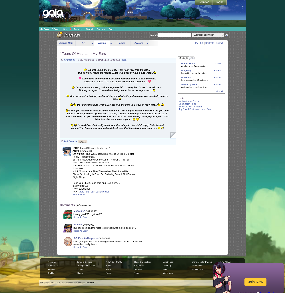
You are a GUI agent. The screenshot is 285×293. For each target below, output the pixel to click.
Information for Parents (202, 262)
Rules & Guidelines (142, 262)
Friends (51, 269)
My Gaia (44, 29)
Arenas (109, 265)
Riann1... (218, 70)
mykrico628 (70, 60)
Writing (102, 43)
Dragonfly (186, 70)
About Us (52, 262)
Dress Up (167, 265)
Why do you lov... (190, 84)
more (93, 43)
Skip (124, 60)
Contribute (139, 265)
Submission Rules (187, 104)
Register (203, 2)
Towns (108, 273)
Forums (78, 29)
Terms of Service (84, 262)
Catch (112, 29)
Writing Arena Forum (189, 101)
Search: (154, 35)
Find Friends (197, 265)
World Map (168, 273)
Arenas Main (66, 43)
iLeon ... (218, 63)
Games (101, 29)
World (89, 29)
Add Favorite (70, 141)
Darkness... (187, 77)
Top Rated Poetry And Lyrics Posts (195, 109)
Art (83, 43)
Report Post (79, 194)
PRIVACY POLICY (114, 262)
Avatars (138, 43)
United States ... (189, 63)
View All (219, 91)
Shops (67, 29)
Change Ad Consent (86, 265)
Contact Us (53, 265)
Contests (209, 43)
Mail (165, 269)
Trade (136, 273)
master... (218, 77)
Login (219, 2)
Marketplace (197, 269)
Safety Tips (168, 262)
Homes (121, 43)
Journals (138, 269)
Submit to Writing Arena (190, 106)
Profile (51, 273)
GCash (55, 29)
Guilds (108, 269)
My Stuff (199, 43)
